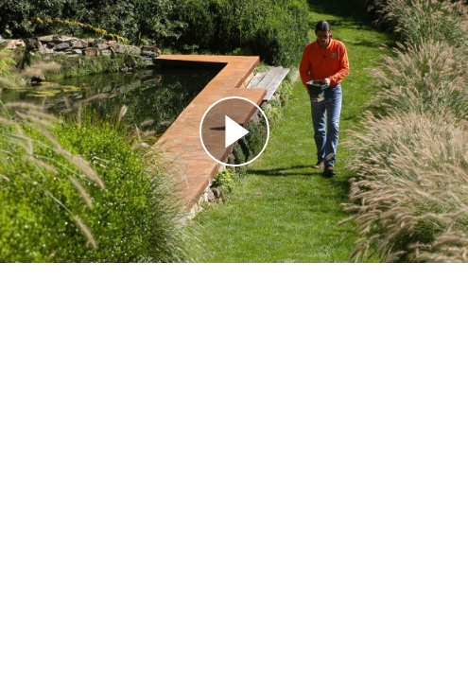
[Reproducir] (234, 131)
